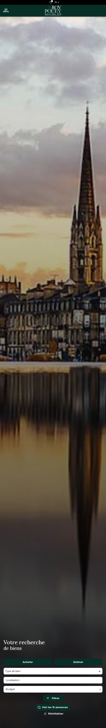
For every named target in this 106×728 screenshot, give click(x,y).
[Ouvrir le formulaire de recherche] (53, 700)
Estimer (78, 664)
